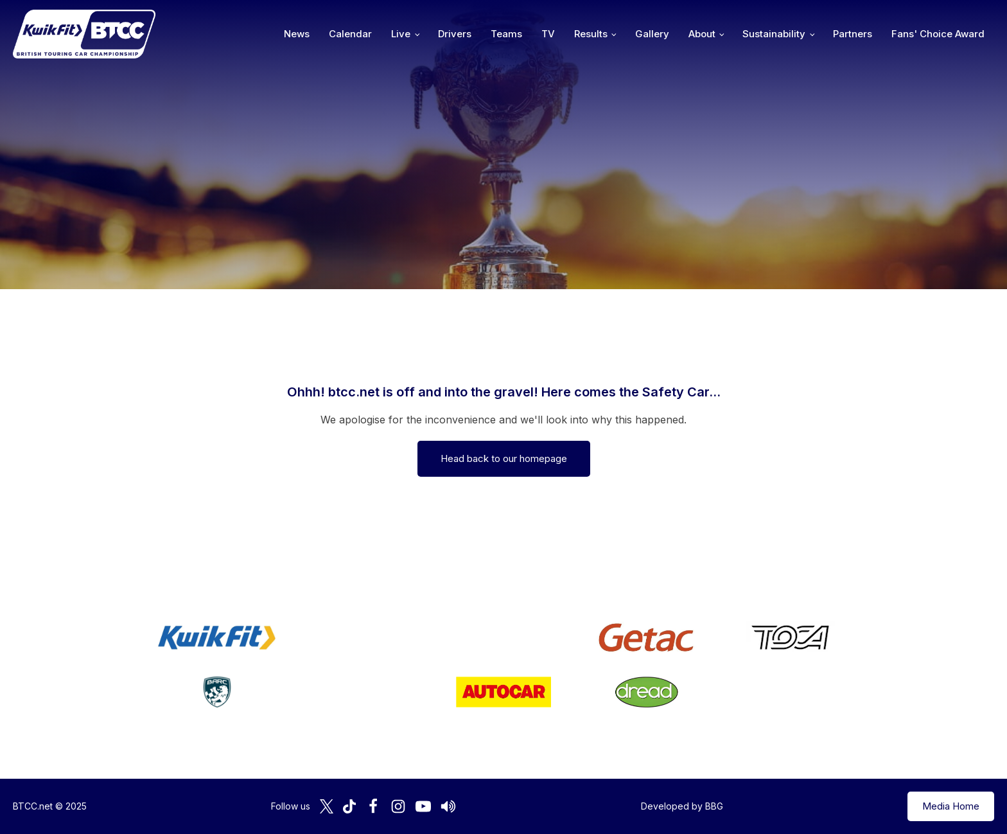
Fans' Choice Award (938, 34)
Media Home (950, 806)
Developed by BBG (682, 806)
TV (548, 34)
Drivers (454, 34)
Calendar (350, 34)
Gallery (652, 34)
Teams (506, 34)
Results (591, 34)
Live (400, 34)
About (701, 34)
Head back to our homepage (504, 458)
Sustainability (773, 34)
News (297, 34)
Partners (852, 34)
